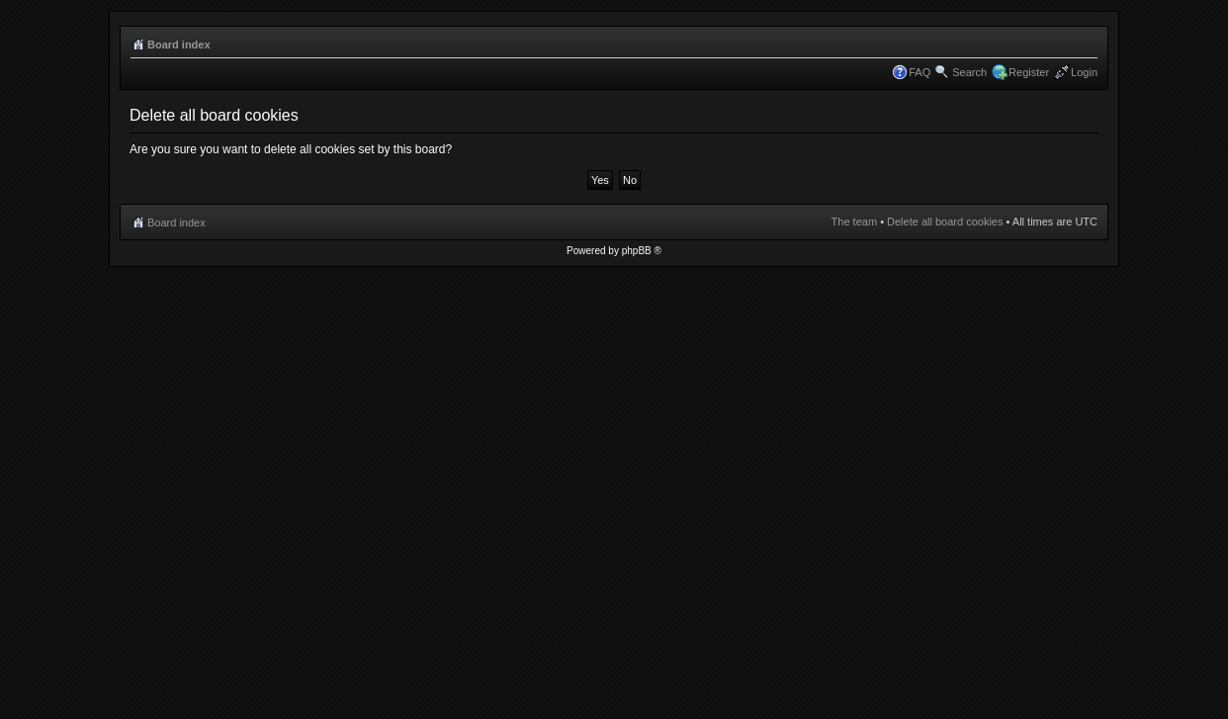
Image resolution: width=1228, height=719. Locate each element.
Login (1084, 72)
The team (854, 221)
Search (969, 72)
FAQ (919, 72)
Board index (179, 44)
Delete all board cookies (945, 221)
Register (1029, 72)
